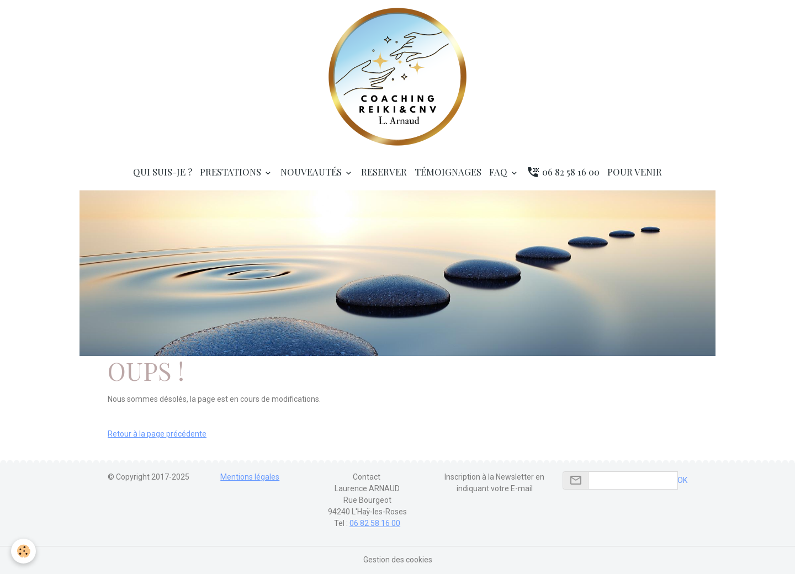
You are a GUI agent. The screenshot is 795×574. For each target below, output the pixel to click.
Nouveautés (312, 172)
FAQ (499, 172)
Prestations (231, 172)
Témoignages (448, 172)
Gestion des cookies (397, 559)
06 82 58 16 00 (563, 172)
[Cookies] (23, 551)
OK (682, 480)
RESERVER (384, 172)
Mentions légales (249, 476)
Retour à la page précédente (157, 433)
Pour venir (634, 172)
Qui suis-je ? (162, 172)
